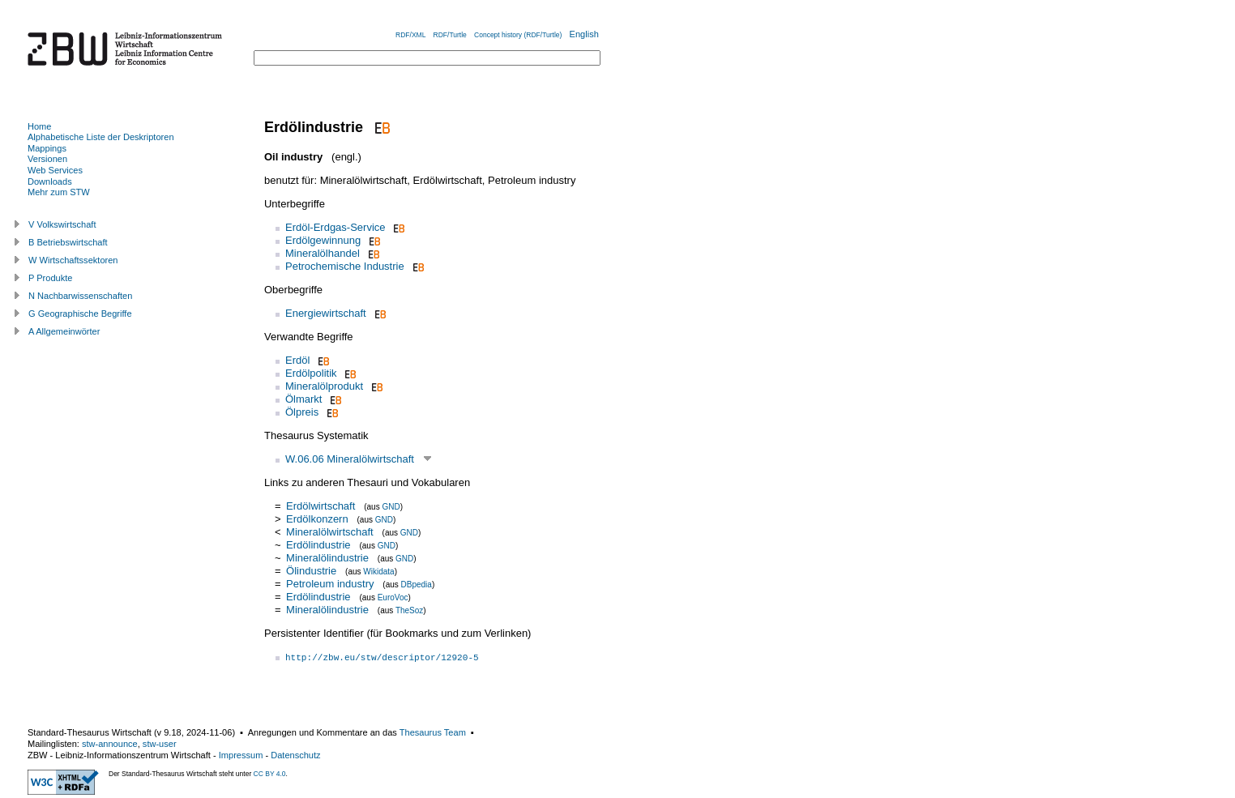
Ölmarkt (304, 399)
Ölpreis (301, 412)
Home (39, 126)
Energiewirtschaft (325, 313)
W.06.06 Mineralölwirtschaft (349, 459)
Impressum (241, 755)
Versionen (47, 159)
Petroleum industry (330, 584)
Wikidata (378, 571)
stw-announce (110, 744)
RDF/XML (410, 35)
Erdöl (297, 360)
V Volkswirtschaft (62, 224)
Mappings (47, 148)
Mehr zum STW (59, 192)
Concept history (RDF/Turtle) (518, 35)
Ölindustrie (311, 571)
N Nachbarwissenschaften (80, 296)
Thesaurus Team (433, 732)
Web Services (55, 170)
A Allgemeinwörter (64, 331)
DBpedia (416, 584)
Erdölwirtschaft (320, 506)
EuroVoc (393, 597)
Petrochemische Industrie (344, 266)
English (584, 34)
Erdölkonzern (317, 519)
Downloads (50, 181)
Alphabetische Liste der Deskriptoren (101, 137)
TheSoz (409, 610)
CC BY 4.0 (270, 774)
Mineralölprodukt (324, 386)
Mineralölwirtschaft (330, 532)
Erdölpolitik (311, 373)
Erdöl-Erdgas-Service (335, 227)
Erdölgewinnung (323, 240)
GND (391, 506)
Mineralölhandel (322, 253)
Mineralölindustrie (327, 558)
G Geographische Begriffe (80, 313)
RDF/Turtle (450, 35)
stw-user (160, 744)
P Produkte (50, 278)
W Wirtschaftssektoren (73, 260)
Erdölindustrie (318, 545)
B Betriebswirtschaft (68, 242)
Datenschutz (295, 755)
